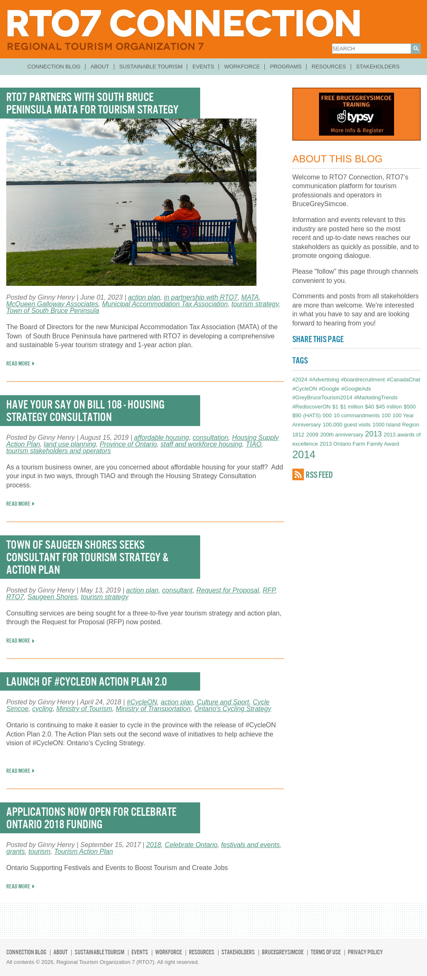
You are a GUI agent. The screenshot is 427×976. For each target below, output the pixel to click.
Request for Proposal (227, 590)
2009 (312, 434)
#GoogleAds (356, 389)
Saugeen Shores (52, 596)
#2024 (299, 379)
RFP (269, 590)
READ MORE (18, 363)
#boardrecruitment (363, 379)
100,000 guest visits (347, 424)
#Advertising (324, 379)
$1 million (351, 407)
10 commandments (357, 415)
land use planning (70, 444)
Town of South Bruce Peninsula (52, 310)
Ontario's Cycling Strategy (232, 708)
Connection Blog (54, 66)
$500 (410, 407)
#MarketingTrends (375, 397)
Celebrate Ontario (191, 844)
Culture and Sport (223, 702)
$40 (369, 407)
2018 (153, 844)
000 (327, 415)
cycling (42, 708)
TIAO (253, 444)
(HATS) (312, 415)
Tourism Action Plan (83, 851)
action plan (144, 297)
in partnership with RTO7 (200, 297)
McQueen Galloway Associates (52, 304)
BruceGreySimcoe (283, 952)
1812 (298, 434)
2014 (304, 454)
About (99, 66)
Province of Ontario (128, 444)
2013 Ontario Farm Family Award (359, 444)
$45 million (389, 407)
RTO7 (15, 596)
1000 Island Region (395, 424)
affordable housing (161, 437)
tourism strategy (255, 304)
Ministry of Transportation (153, 708)
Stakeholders (378, 66)
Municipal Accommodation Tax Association (165, 304)
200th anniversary (341, 434)
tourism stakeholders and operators (58, 450)
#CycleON (142, 702)
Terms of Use (326, 952)
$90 (296, 415)
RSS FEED (319, 474)
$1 (335, 407)
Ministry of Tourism (84, 708)
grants (15, 851)
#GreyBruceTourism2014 (322, 397)
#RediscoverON (311, 407)
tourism (39, 851)
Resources (328, 66)
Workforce (242, 66)
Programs (285, 66)
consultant (177, 590)
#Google (329, 389)
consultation (210, 437)
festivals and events (250, 844)
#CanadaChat (403, 379)
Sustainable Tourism (151, 66)
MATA (250, 297)
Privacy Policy (365, 952)
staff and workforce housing (201, 444)
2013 (373, 434)
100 (386, 415)
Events (203, 66)
